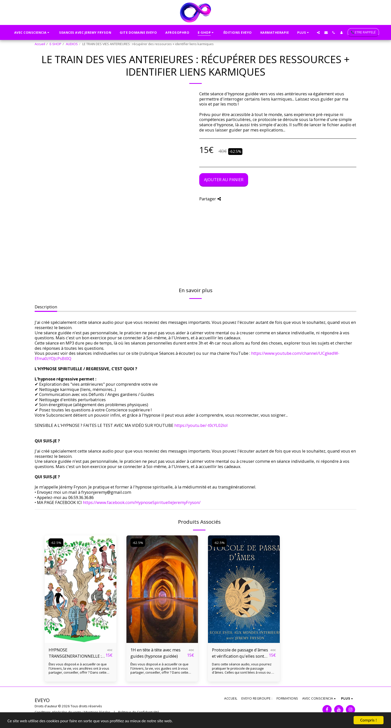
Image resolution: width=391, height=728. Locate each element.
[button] (32, 32)
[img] (80, 589)
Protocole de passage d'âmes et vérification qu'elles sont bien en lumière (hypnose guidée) (240, 653)
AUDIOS (72, 44)
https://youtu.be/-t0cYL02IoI (201, 425)
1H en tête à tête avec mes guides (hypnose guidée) (155, 653)
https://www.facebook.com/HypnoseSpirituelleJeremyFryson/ (141, 502)
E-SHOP (55, 44)
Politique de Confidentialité (138, 712)
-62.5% (56, 542)
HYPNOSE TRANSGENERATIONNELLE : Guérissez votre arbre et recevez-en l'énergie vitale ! (75, 653)
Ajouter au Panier (223, 179)
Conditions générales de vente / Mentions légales (72, 712)
